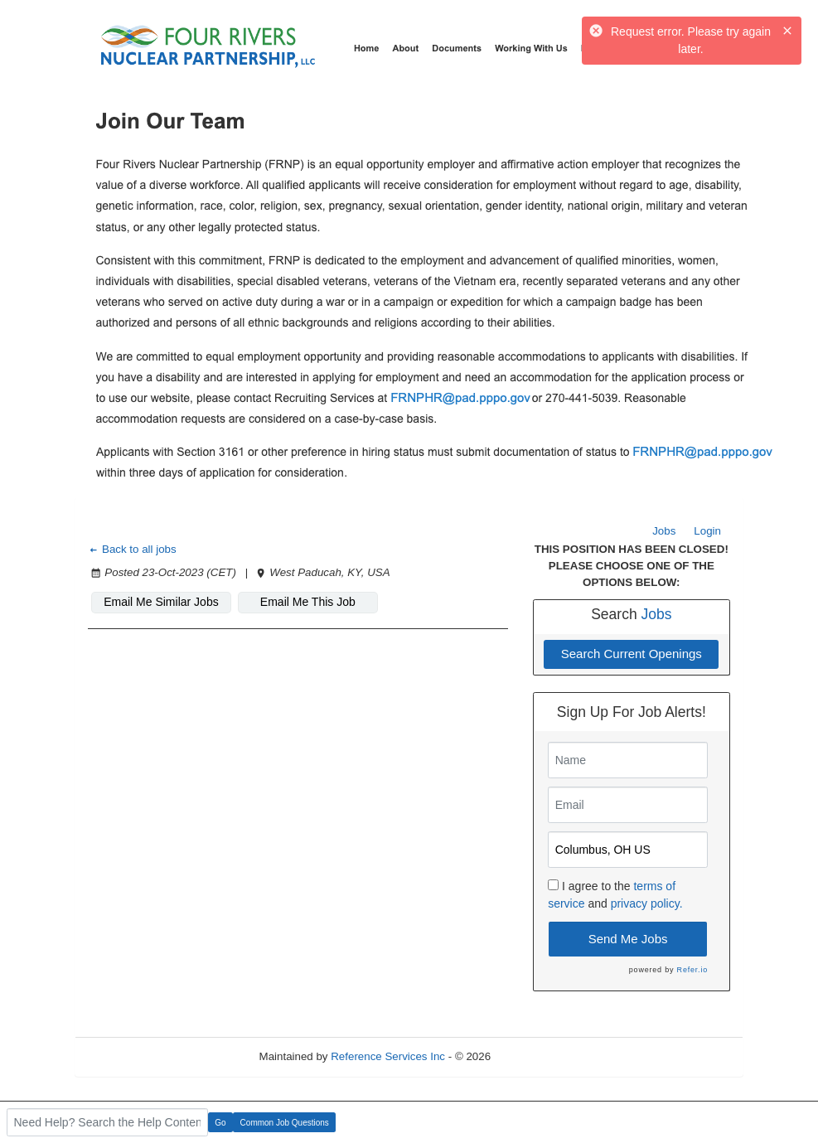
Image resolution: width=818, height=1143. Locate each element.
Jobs (663, 531)
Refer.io (692, 970)
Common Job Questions (284, 1122)
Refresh (539, 1056)
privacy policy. (647, 903)
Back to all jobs (132, 549)
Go (220, 1122)
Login (707, 531)
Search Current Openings (631, 654)
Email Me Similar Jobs (161, 601)
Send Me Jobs (628, 939)
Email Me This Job (308, 601)
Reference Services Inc (388, 1056)
